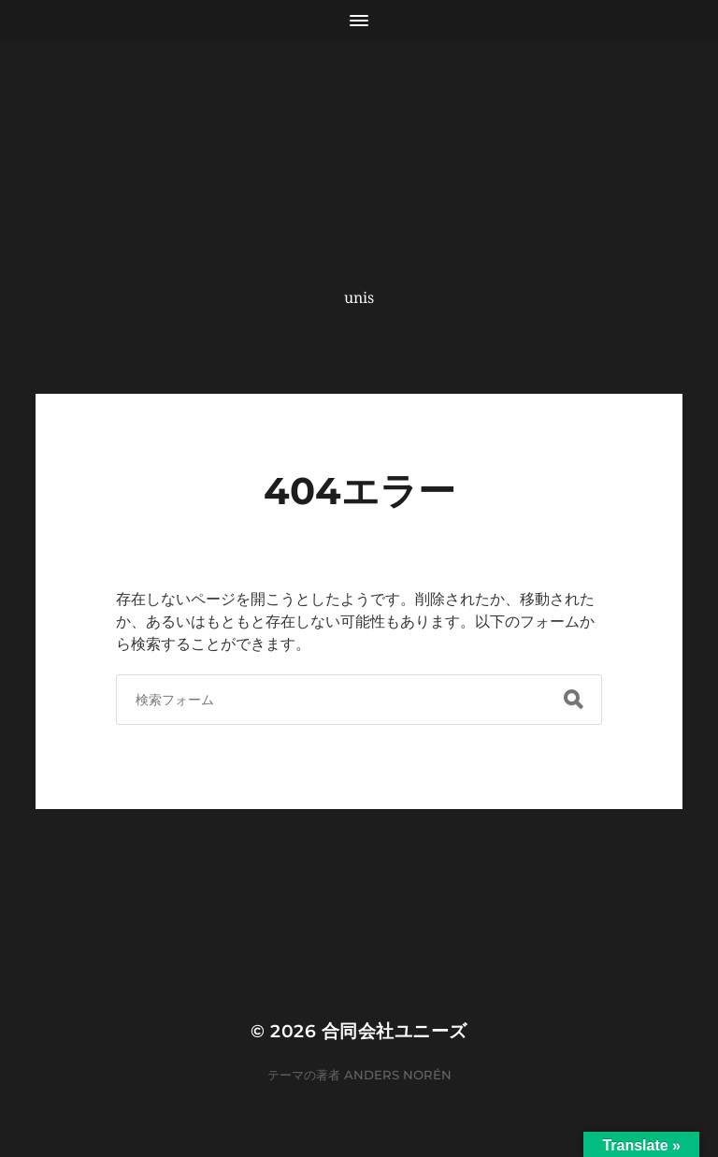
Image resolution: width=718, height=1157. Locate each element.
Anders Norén (398, 1074)
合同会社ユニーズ (394, 1031)
